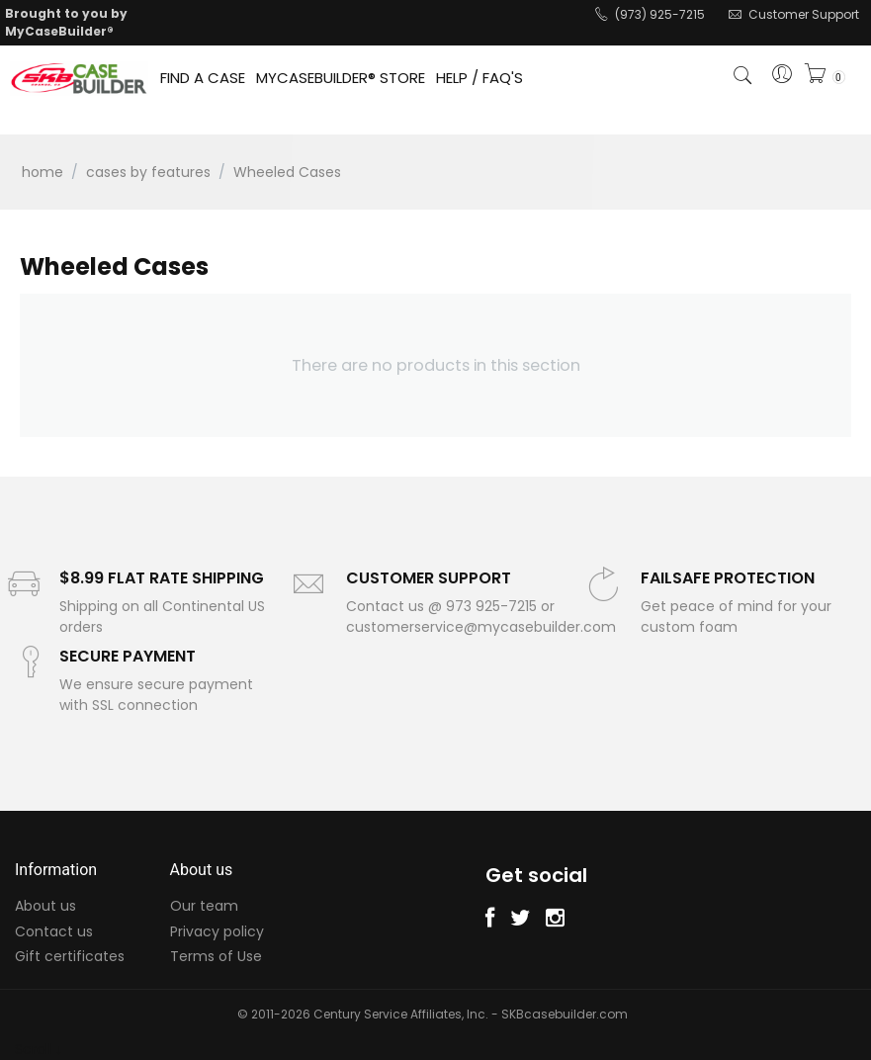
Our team (204, 906)
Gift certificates (70, 956)
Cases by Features (148, 172)
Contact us (54, 931)
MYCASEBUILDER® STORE (340, 77)
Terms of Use (216, 956)
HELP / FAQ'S (479, 77)
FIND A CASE (202, 77)
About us (45, 906)
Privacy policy (217, 931)
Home (42, 172)
